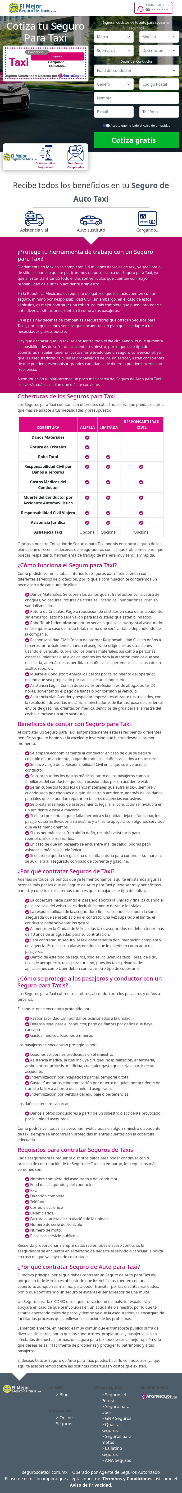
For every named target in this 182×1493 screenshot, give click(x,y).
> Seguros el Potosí (113, 1397)
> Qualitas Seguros (111, 1427)
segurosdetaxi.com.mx (45, 1472)
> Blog (62, 1394)
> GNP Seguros (116, 1418)
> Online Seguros (64, 1420)
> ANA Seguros (116, 1460)
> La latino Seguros (111, 1451)
